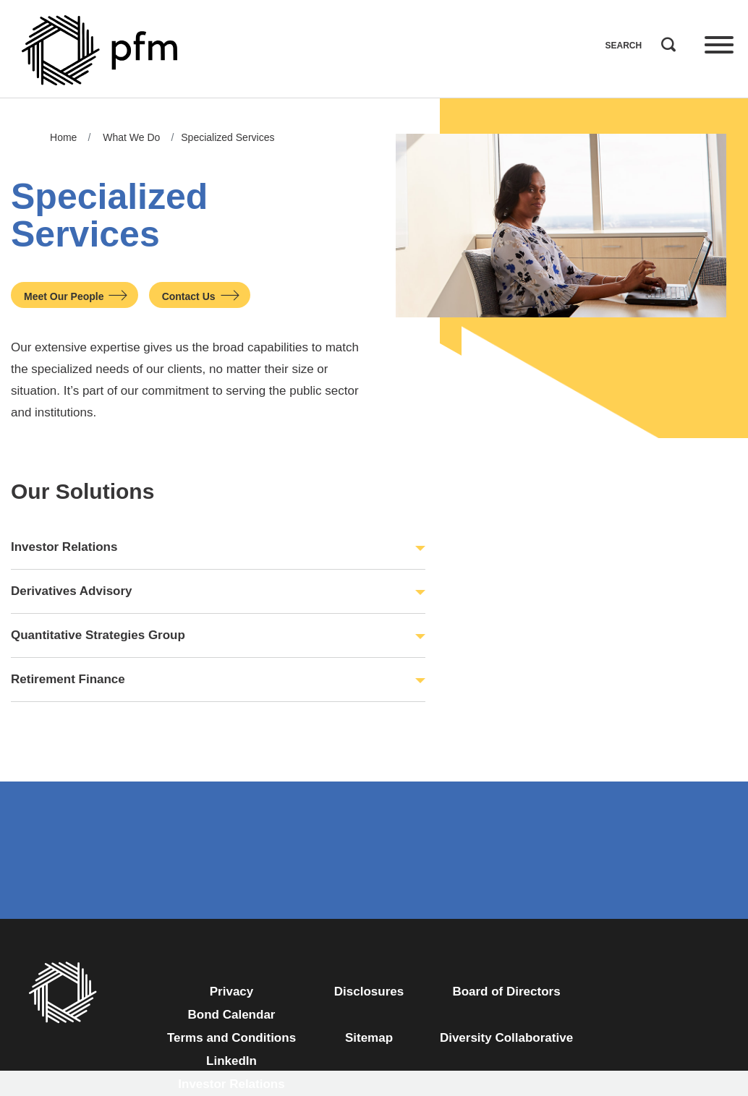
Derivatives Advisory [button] (71, 591)
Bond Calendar (232, 1015)
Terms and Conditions (231, 1038)
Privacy (232, 991)
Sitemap (369, 1038)
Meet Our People (63, 296)
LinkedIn (231, 1061)
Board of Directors (506, 991)
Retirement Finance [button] (68, 679)
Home (63, 137)
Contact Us (189, 296)
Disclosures (369, 991)
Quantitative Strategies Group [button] (98, 635)
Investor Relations (231, 1084)
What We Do (131, 137)
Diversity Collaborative (506, 1038)
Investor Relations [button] (64, 547)
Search (665, 41)
